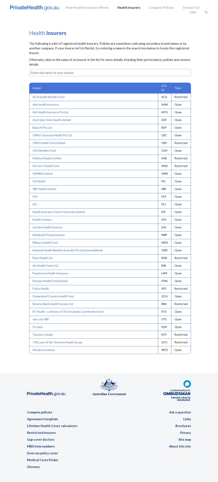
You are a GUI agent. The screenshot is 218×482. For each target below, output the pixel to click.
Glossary (33, 467)
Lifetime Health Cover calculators (52, 426)
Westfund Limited (44, 350)
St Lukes (38, 327)
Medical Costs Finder (42, 460)
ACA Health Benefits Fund (49, 97)
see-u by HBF (41, 319)
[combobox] (110, 72)
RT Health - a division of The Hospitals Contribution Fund (68, 311)
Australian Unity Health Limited (52, 120)
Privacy (185, 433)
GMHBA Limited (43, 173)
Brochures (183, 426)
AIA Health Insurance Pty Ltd (50, 112)
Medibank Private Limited (49, 235)
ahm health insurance (46, 104)
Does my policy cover (42, 453)
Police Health (41, 288)
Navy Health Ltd (43, 258)
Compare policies (39, 412)
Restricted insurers (41, 433)
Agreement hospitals (42, 419)
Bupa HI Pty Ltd (42, 127)
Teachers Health (43, 334)
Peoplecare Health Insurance (50, 273)
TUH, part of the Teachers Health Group (57, 342)
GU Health (39, 181)
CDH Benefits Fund (44, 150)
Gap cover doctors (40, 439)
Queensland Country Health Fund (53, 296)
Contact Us (191, 7)
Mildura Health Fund (45, 242)
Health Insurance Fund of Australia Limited (59, 212)
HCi (35, 204)
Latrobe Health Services (47, 227)
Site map (184, 439)
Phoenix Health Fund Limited (50, 281)
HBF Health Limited (44, 189)
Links (187, 419)
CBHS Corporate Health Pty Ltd (52, 135)
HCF (35, 196)
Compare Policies (161, 7)
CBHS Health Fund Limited (49, 143)
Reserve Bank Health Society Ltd (53, 304)
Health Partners (42, 219)
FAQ (193, 12)
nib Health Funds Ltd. (46, 265)
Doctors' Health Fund (46, 166)
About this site (180, 446)
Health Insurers (128, 7)
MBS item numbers (41, 446)
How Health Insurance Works (87, 7)
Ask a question (180, 412)
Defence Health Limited (47, 158)
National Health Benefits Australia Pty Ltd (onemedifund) (68, 250)
